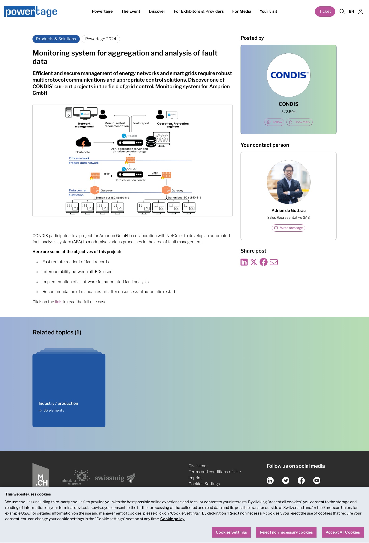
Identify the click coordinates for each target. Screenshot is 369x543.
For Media (241, 11)
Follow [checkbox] (274, 122)
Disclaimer (198, 466)
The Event (130, 11)
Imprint (195, 478)
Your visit (268, 11)
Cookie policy (172, 521)
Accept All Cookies (343, 535)
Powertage (102, 11)
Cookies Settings (204, 483)
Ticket (325, 11)
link (59, 301)
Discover (157, 11)
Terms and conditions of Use (215, 471)
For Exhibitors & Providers (199, 11)
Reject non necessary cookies (286, 535)
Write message (288, 228)
